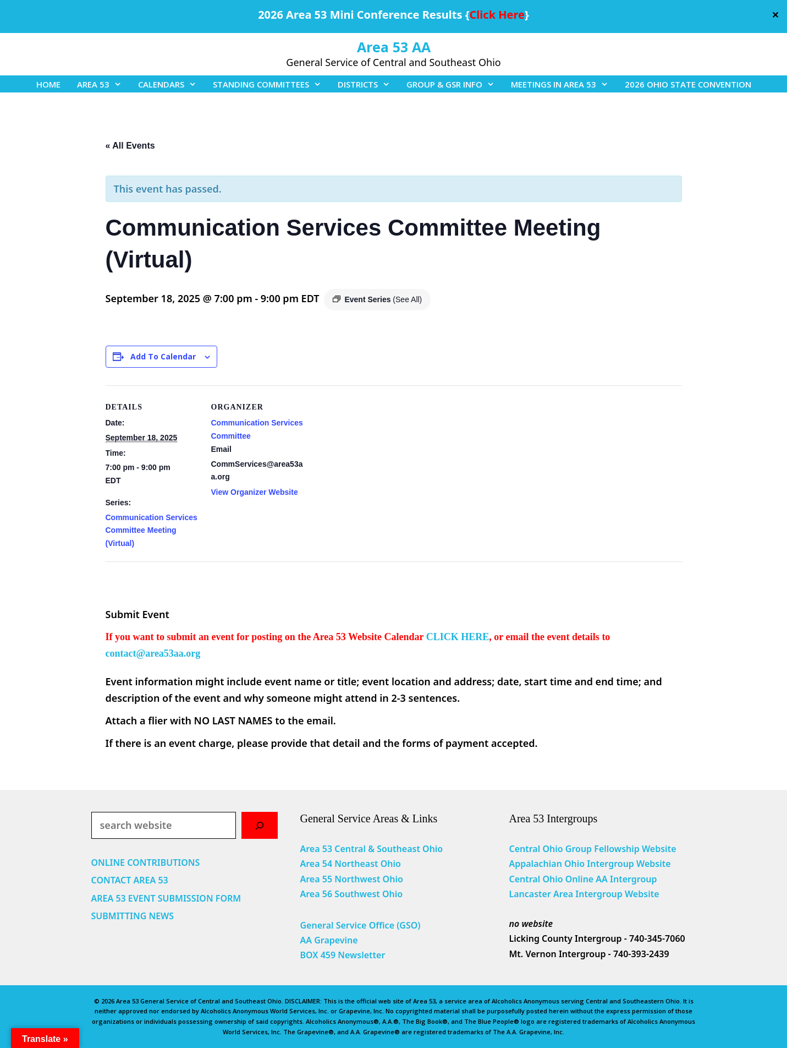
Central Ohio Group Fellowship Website (592, 849)
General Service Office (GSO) (360, 925)
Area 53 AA (394, 46)
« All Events (130, 145)
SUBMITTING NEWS (132, 916)
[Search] (259, 825)
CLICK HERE (457, 636)
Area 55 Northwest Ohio (351, 879)
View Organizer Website (254, 492)
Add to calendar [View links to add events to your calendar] (163, 356)
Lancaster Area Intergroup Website (584, 894)
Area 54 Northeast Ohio (350, 864)
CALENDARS (171, 84)
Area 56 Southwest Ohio (351, 894)
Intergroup (633, 879)
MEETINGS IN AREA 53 (564, 84)
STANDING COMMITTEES (271, 84)
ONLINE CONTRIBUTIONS (145, 862)
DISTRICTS (368, 84)
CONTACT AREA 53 (129, 880)
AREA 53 (103, 84)
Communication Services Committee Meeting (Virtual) (151, 530)
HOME (48, 84)
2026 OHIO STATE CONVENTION (688, 84)
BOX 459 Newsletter (342, 955)
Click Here (497, 14)
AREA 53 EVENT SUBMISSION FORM (166, 898)
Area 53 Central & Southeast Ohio (371, 849)
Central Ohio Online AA (559, 879)
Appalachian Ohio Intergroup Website (589, 864)
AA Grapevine (328, 940)
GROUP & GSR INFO (454, 84)
